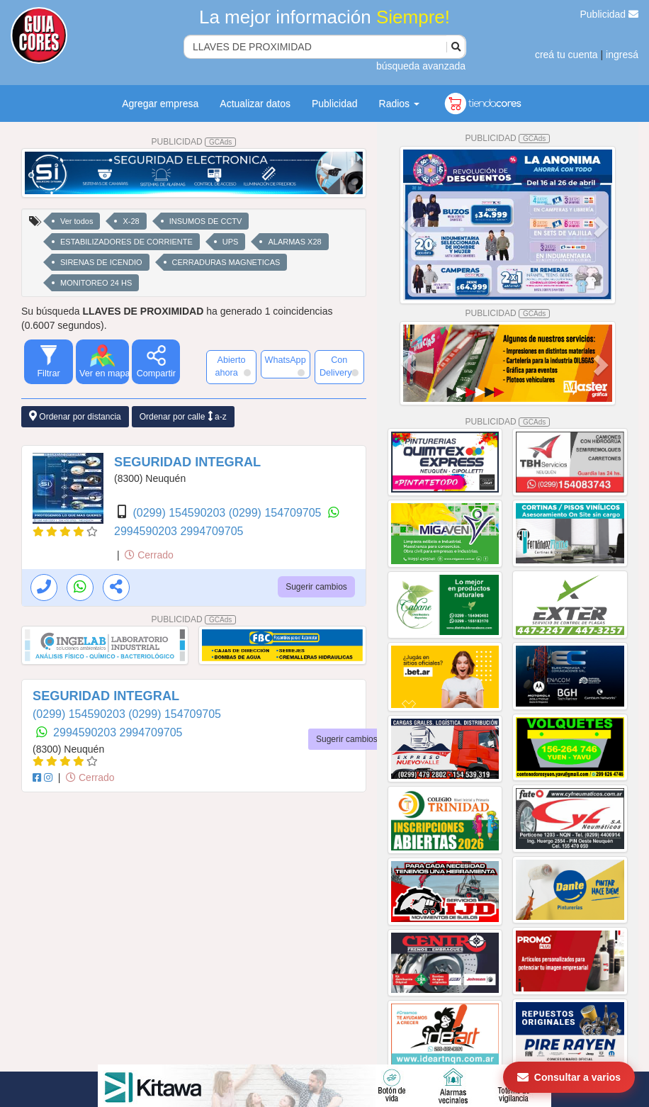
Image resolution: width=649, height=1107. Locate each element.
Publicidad (609, 14)
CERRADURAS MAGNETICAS (226, 262)
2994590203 (147, 531)
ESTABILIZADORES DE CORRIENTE (126, 241)
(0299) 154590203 (180, 513)
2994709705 (211, 531)
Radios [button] (399, 103)
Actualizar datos (255, 103)
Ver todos (76, 221)
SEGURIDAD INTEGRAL (187, 462)
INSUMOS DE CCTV (205, 221)
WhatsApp (285, 365)
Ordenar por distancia (75, 416)
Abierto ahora (233, 366)
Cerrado (149, 555)
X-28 (131, 221)
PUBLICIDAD (194, 142)
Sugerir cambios (316, 587)
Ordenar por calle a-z (183, 416)
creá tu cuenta (566, 54)
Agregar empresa (160, 103)
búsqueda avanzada (420, 66)
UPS (230, 241)
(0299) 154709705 (276, 513)
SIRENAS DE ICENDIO (101, 262)
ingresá (622, 54)
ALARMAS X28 (294, 241)
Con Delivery (339, 366)
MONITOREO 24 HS (96, 283)
